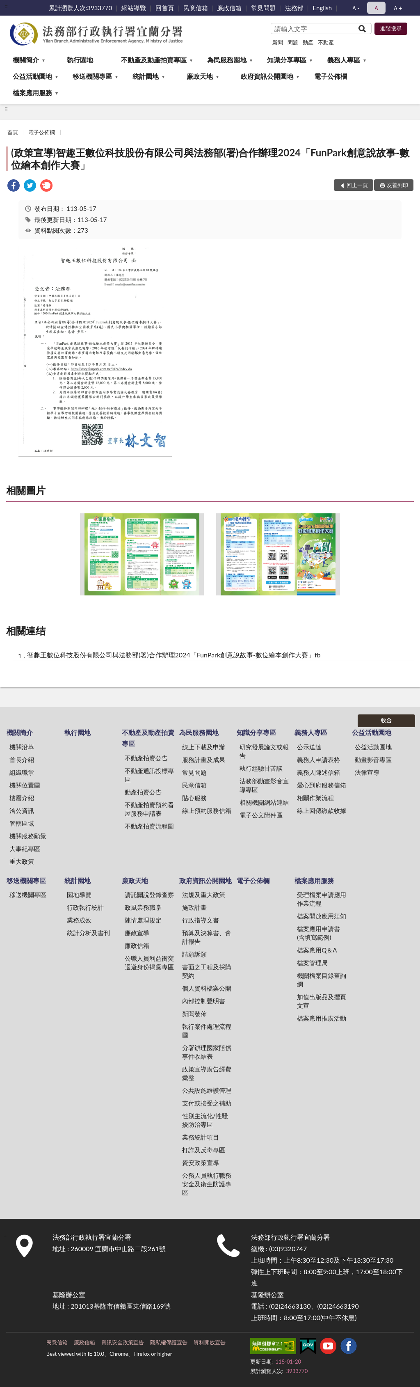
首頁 (12, 132)
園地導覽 (79, 894)
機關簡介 (26, 60)
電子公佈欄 (330, 76)
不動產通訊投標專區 (149, 775)
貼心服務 (194, 797)
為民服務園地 (227, 60)
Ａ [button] (376, 7)
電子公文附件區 (261, 815)
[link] (13, 186)
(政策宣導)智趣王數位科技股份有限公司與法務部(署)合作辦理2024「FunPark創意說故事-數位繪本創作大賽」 (210, 158)
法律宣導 (367, 772)
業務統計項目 (200, 1137)
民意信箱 (195, 7)
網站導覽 (133, 7)
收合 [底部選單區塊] (386, 720)
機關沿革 (21, 747)
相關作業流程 (315, 797)
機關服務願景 (27, 836)
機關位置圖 (24, 785)
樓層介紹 (21, 797)
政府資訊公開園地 (267, 76)
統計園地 (145, 76)
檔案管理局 (312, 962)
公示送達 (309, 747)
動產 (308, 42)
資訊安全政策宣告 (122, 1342)
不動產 (326, 42)
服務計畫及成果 (203, 759)
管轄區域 (21, 823)
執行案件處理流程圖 (206, 1031)
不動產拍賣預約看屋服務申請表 (149, 809)
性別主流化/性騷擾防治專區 (205, 1120)
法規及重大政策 (203, 894)
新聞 (277, 42)
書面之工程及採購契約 (206, 971)
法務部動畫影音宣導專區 (264, 785)
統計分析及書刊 (88, 932)
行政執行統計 (85, 907)
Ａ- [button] (355, 7)
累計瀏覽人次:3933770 (80, 7)
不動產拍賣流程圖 (149, 826)
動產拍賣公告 (143, 792)
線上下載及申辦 (203, 747)
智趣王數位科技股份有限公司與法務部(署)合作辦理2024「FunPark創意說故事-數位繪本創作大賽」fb (174, 655)
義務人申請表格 (318, 759)
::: (7, 6)
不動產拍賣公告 (146, 758)
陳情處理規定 (143, 920)
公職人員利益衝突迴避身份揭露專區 (149, 962)
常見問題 (263, 7)
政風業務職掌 (143, 907)
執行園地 (80, 60)
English (322, 7)
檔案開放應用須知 (321, 916)
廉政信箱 (229, 7)
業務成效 (79, 920)
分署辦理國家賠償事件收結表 (206, 1052)
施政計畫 (194, 907)
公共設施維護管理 (206, 1090)
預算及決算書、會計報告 (206, 937)
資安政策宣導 (200, 1162)
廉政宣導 (137, 932)
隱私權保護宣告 (168, 1342)
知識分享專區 (286, 60)
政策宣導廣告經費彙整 (206, 1073)
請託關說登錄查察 (149, 894)
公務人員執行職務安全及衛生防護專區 (206, 1184)
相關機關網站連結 (264, 802)
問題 (293, 42)
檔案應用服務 (32, 92)
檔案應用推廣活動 (321, 1018)
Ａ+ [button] (397, 7)
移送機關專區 (92, 76)
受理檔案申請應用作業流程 (321, 899)
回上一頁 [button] (357, 185)
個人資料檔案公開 (206, 988)
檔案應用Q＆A (317, 950)
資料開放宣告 (210, 1342)
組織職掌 (21, 772)
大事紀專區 (24, 848)
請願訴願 (194, 954)
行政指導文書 (200, 920)
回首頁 (164, 7)
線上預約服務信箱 (206, 810)
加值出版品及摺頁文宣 (321, 1001)
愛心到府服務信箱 (321, 785)
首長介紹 (21, 759)
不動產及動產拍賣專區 (154, 60)
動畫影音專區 (373, 759)
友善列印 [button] (397, 185)
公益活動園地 (32, 76)
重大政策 (21, 861)
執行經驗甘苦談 (261, 768)
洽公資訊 (21, 810)
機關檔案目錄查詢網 (321, 980)
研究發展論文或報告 (264, 751)
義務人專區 (343, 60)
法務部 (294, 7)
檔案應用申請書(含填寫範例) (318, 933)
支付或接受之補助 (206, 1103)
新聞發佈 (194, 1013)
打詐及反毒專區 (203, 1150)
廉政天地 (200, 76)
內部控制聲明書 (203, 1001)
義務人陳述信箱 (318, 772)
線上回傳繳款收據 (321, 810)
